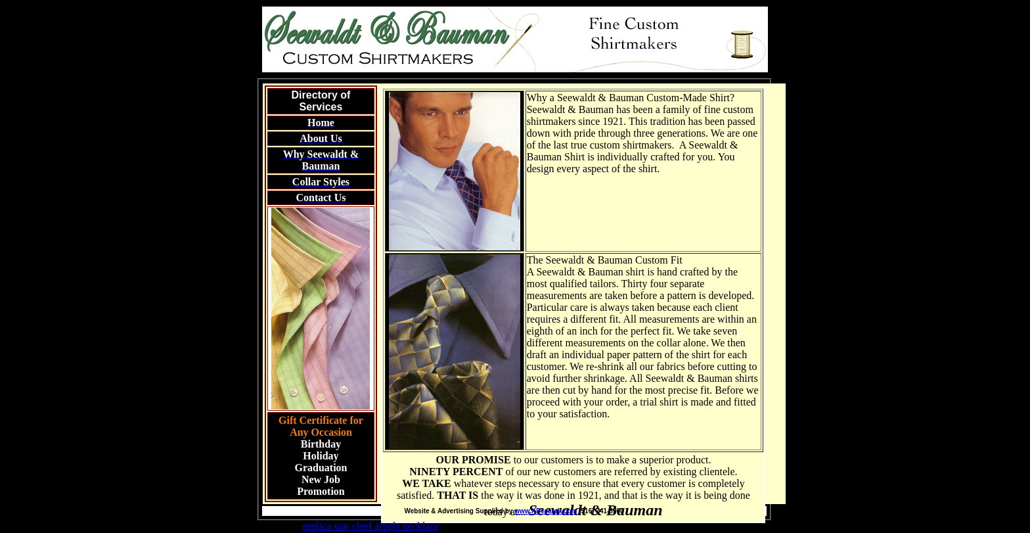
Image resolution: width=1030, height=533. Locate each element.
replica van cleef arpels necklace (371, 526)
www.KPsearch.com (545, 511)
